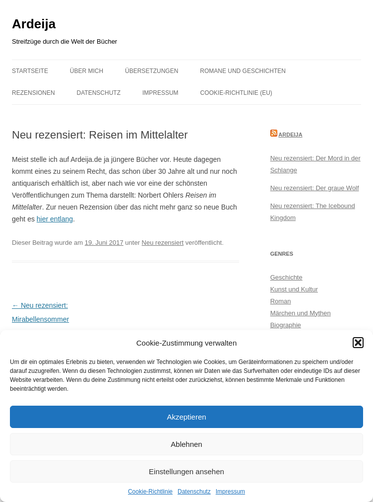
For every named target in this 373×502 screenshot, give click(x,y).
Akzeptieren (186, 417)
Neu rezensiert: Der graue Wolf (314, 188)
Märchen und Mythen (300, 313)
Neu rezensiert (163, 242)
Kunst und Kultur (294, 289)
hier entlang (55, 219)
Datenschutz (194, 491)
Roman (280, 301)
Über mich (86, 71)
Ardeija (34, 23)
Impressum (230, 491)
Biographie (285, 325)
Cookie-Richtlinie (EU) (236, 92)
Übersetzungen (151, 71)
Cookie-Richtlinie (150, 491)
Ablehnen (186, 444)
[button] (358, 343)
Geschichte (286, 277)
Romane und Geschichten (243, 71)
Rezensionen (33, 92)
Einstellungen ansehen (186, 471)
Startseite (30, 71)
